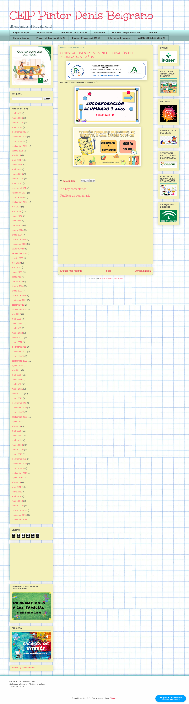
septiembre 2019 (19, 473)
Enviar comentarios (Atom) (111, 278)
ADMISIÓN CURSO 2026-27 (151, 38)
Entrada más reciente (71, 271)
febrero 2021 (17, 393)
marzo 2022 (17, 333)
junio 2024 (16, 211)
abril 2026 (16, 113)
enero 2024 (17, 235)
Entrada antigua (143, 271)
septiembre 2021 (19, 361)
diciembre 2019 (19, 459)
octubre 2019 (18, 468)
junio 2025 (16, 160)
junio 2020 (16, 431)
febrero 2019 (17, 505)
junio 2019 (16, 487)
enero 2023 (17, 291)
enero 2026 (17, 127)
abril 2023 (16, 277)
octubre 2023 (18, 249)
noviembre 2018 (19, 515)
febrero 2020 (17, 450)
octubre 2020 (18, 412)
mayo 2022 (17, 323)
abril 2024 (16, 220)
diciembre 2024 (19, 188)
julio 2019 (16, 482)
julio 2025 (16, 155)
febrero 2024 (17, 230)
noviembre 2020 (19, 407)
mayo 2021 (17, 379)
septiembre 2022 (19, 309)
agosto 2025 (17, 151)
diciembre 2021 (19, 347)
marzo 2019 (17, 501)
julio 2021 (16, 370)
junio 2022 (16, 319)
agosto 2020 (17, 421)
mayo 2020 (17, 435)
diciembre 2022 (19, 295)
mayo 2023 (17, 272)
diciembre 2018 (19, 510)
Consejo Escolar (21, 38)
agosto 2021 (17, 365)
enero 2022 (17, 342)
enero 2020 (17, 454)
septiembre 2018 (19, 519)
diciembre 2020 (19, 403)
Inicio (108, 271)
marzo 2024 (17, 225)
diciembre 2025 (19, 132)
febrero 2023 (17, 286)
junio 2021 (16, 375)
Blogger (113, 698)
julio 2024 (16, 207)
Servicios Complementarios (126, 33)
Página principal (21, 33)
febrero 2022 (17, 337)
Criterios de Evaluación (119, 38)
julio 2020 (16, 426)
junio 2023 (16, 267)
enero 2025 (17, 183)
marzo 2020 (17, 445)
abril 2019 (16, 496)
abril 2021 (16, 384)
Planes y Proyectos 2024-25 (86, 38)
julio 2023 (16, 263)
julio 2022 (16, 314)
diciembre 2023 (19, 239)
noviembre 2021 (19, 351)
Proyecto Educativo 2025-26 (50, 38)
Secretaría (99, 33)
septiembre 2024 (19, 202)
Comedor (152, 33)
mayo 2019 (17, 492)
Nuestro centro (45, 33)
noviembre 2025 (19, 136)
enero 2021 (17, 398)
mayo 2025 (17, 165)
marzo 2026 (17, 118)
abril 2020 (16, 440)
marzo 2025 (17, 174)
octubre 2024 (18, 197)
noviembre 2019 (19, 463)
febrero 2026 (17, 122)
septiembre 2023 (19, 253)
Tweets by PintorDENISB (23, 667)
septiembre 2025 (19, 146)
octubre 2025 (18, 141)
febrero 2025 (17, 178)
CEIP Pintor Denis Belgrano (81, 15)
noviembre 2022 (19, 300)
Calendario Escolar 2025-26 (73, 33)
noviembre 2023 (19, 244)
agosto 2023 (17, 258)
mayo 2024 (17, 216)
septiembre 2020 (19, 417)
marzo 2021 (17, 389)
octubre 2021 (18, 356)
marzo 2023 (17, 281)
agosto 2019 (17, 477)
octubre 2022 (18, 305)
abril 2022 (16, 328)
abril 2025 (16, 169)
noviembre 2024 (19, 193)
